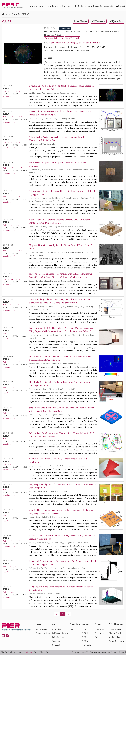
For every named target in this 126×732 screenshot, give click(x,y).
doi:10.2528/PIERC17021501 (15, 145)
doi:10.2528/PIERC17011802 (15, 544)
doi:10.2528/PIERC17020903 (15, 170)
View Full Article (73, 38)
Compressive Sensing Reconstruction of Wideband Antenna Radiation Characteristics (61, 589)
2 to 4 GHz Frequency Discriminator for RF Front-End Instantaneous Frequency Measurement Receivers (61, 512)
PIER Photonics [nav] (83, 6)
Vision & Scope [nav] (115, 630)
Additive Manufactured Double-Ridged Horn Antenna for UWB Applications (58, 461)
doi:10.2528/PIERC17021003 (58, 51)
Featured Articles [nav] (43, 634)
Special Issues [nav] (41, 630)
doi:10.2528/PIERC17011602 (15, 441)
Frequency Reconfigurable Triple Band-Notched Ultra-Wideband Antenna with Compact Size (62, 486)
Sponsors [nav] (56, 641)
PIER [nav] (84, 630)
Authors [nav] (73, 630)
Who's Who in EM (41, 652)
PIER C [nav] (85, 638)
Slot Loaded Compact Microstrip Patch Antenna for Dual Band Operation (58, 164)
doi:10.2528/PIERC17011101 (15, 569)
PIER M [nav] (85, 641)
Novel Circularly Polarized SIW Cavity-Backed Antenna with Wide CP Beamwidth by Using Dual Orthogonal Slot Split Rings (61, 301)
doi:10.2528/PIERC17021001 (15, 493)
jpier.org (29, 652)
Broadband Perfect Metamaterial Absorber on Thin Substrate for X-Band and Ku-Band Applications (62, 563)
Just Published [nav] (114, 638)
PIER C (25, 14)
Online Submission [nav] (116, 641)
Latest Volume (80, 22)
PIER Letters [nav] (87, 645)
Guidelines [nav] (54, 6)
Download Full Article (54, 38)
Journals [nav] (67, 6)
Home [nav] (32, 6)
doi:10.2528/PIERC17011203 (15, 390)
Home (7, 14)
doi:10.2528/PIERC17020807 (15, 336)
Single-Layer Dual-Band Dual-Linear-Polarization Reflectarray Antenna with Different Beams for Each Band (61, 410)
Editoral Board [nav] (115, 634)
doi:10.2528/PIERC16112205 (15, 253)
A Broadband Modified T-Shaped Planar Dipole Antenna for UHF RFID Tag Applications (62, 193)
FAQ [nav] (96, 638)
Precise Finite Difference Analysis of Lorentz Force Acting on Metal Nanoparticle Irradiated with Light (60, 358)
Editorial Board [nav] (58, 638)
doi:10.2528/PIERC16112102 (15, 199)
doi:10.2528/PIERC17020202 (15, 365)
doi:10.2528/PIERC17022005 (15, 228)
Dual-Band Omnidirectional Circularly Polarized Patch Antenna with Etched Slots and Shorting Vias (60, 113)
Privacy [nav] (98, 625)
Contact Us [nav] (56, 645)
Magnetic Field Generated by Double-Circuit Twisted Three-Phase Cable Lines (62, 247)
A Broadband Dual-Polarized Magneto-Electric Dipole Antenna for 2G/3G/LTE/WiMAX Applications (59, 221)
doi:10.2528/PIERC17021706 (15, 308)
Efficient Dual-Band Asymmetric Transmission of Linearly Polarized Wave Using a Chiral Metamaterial (62, 435)
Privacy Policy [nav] (100, 630)
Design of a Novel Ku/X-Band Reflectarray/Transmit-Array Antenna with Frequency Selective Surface (62, 538)
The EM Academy (8, 652)
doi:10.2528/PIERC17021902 (15, 282)
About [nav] (42, 6)
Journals (16, 14)
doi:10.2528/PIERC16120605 (15, 595)
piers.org (20, 652)
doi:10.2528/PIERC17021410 (15, 467)
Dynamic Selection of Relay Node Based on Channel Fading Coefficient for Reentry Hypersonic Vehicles (82, 33)
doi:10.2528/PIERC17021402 (15, 119)
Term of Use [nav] (100, 634)
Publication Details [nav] (60, 634)
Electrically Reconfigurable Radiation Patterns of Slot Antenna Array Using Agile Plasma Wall (60, 384)
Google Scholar (82, 51)
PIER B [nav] (85, 634)
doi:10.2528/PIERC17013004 (15, 518)
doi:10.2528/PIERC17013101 (15, 416)
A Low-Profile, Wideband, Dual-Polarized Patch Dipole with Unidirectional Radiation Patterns (56, 139)
